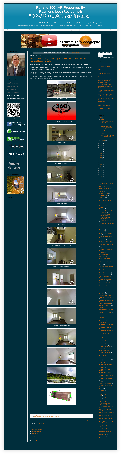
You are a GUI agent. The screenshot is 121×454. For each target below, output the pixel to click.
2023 (101, 147)
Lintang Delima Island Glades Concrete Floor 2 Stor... (107, 132)
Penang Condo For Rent (105, 346)
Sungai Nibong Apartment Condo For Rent (105, 400)
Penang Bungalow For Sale (105, 343)
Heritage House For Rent (105, 305)
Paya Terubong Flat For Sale (106, 324)
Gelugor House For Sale (105, 274)
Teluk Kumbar (102, 434)
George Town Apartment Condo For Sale (105, 280)
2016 (101, 162)
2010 (101, 174)
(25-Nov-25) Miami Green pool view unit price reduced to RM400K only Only (105, 81)
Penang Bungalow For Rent (105, 340)
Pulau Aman (102, 362)
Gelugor (101, 264)
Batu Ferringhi (102, 212)
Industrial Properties (60, 30)
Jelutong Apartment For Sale (106, 309)
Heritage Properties (46, 30)
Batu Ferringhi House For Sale (106, 223)
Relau (100, 381)
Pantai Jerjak (102, 321)
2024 (101, 145)
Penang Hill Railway (104, 350)
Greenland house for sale (105, 295)
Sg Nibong (101, 390)
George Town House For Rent (106, 285)
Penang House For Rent (105, 352)
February (103, 140)
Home (58, 421)
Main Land (101, 317)
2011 (101, 172)
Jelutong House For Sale (105, 312)
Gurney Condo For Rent (105, 303)
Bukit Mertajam (102, 252)
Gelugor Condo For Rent (105, 273)
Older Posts (89, 421)
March (102, 119)
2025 (101, 143)
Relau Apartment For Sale (105, 383)
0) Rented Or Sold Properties (106, 183)
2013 (101, 168)
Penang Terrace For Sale (53, 416)
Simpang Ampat (103, 392)
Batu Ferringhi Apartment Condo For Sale (105, 218)
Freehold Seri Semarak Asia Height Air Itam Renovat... (107, 123)
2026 (101, 118)
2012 (101, 170)
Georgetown (102, 292)
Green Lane (102, 293)
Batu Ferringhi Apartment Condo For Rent (105, 215)
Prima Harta (34, 440)
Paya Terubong (102, 322)
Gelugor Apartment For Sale (105, 269)
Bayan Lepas (102, 239)
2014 (101, 166)
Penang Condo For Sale (105, 348)
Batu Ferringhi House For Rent (106, 220)
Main (7, 30)
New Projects (84, 30)
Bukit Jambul (102, 247)
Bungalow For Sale (103, 254)
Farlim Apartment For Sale (105, 260)
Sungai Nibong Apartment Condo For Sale (105, 404)
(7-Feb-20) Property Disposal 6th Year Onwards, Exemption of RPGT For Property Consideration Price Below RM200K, (105, 107)
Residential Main (36, 427)
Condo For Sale (103, 256)
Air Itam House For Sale (105, 204)
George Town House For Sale (106, 289)
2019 (101, 155)
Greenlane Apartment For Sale (106, 297)
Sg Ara (100, 388)
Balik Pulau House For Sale (105, 210)
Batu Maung (102, 230)
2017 (101, 160)
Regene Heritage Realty (104, 30)
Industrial (34, 435)
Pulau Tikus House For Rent (106, 378)
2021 (101, 151)
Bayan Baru (102, 231)
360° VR (93, 30)
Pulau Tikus (102, 367)
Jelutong (101, 307)
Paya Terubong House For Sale (41, 416)
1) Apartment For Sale (104, 186)
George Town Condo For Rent (106, 282)
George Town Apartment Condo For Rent (105, 277)
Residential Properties (32, 30)
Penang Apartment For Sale (105, 337)
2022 (101, 149)
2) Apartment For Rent (104, 188)
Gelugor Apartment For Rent (106, 266)
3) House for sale (103, 190)
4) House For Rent (103, 193)
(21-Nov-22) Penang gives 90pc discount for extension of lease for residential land (106, 100)
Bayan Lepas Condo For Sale (106, 244)
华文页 (33, 437)
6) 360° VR (101, 197)
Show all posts (75, 52)
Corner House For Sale (104, 258)
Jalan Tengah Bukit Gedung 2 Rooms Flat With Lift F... (107, 137)
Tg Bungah (101, 436)
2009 (101, 176)
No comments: (47, 415)
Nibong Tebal (102, 319)
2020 (101, 153)
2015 (101, 164)
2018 (101, 158)
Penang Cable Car (103, 345)
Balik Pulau (102, 209)
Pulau (100, 360)
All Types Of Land (73, 30)
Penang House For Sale (105, 354)
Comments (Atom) (41, 423)
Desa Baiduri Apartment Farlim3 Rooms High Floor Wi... (106, 127)
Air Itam (101, 199)
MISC (33, 438)
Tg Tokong (101, 438)
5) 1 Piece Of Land (103, 195)
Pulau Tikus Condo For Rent (106, 375)
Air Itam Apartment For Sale (105, 201)
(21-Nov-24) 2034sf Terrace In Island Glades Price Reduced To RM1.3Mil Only (105, 86)
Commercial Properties (17, 30)
